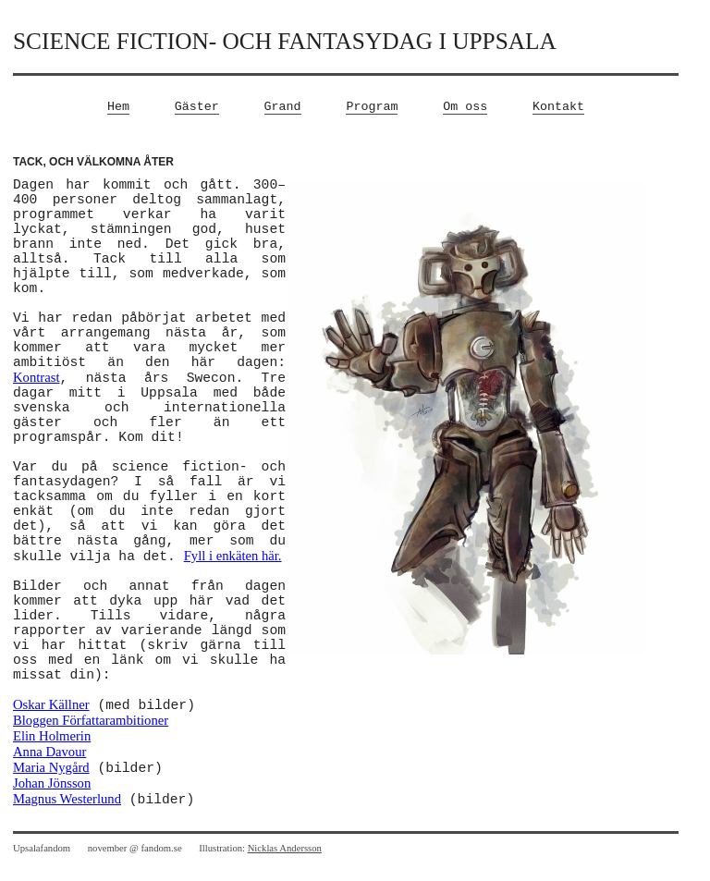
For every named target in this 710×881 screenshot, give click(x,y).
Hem (118, 107)
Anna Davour (49, 751)
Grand (282, 107)
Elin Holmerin (52, 735)
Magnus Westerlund (67, 798)
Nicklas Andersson (285, 848)
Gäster (197, 107)
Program (372, 107)
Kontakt (558, 107)
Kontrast (36, 377)
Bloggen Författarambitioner (90, 720)
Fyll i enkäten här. (233, 555)
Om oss (465, 107)
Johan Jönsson (52, 783)
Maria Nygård (51, 767)
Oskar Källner (51, 704)
